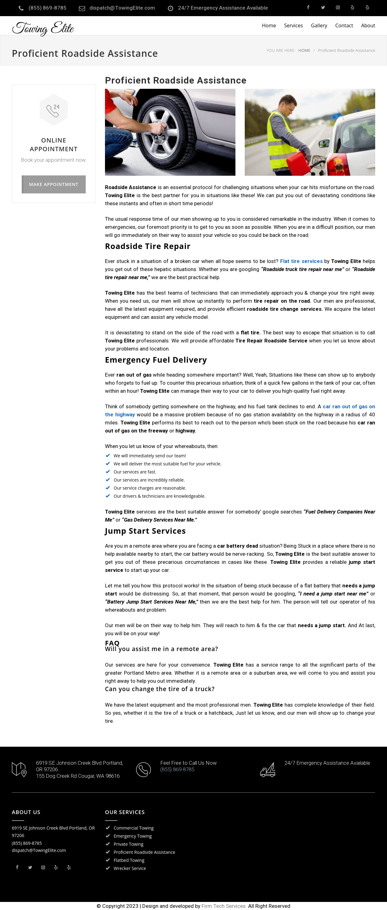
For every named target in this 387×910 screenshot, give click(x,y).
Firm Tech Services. (224, 906)
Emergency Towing (133, 836)
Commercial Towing (134, 828)
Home (269, 25)
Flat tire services (302, 261)
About (368, 25)
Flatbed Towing (129, 860)
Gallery (319, 25)
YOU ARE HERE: (280, 50)
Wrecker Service (130, 868)
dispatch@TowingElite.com (122, 8)
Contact (344, 25)
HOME (304, 50)
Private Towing (128, 844)
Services (293, 25)
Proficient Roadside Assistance (144, 852)
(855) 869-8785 (47, 8)
